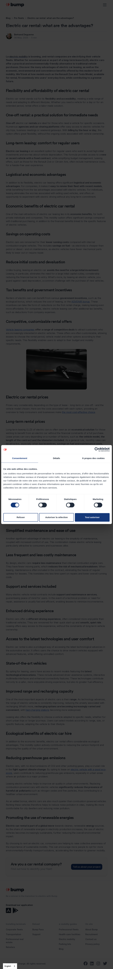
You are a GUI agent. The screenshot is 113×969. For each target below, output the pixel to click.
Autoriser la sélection (56, 517)
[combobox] (10, 966)
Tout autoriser (92, 517)
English (8, 966)
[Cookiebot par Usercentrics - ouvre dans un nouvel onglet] (97, 449)
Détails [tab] (56, 458)
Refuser (21, 517)
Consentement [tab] (19, 458)
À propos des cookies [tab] (93, 458)
